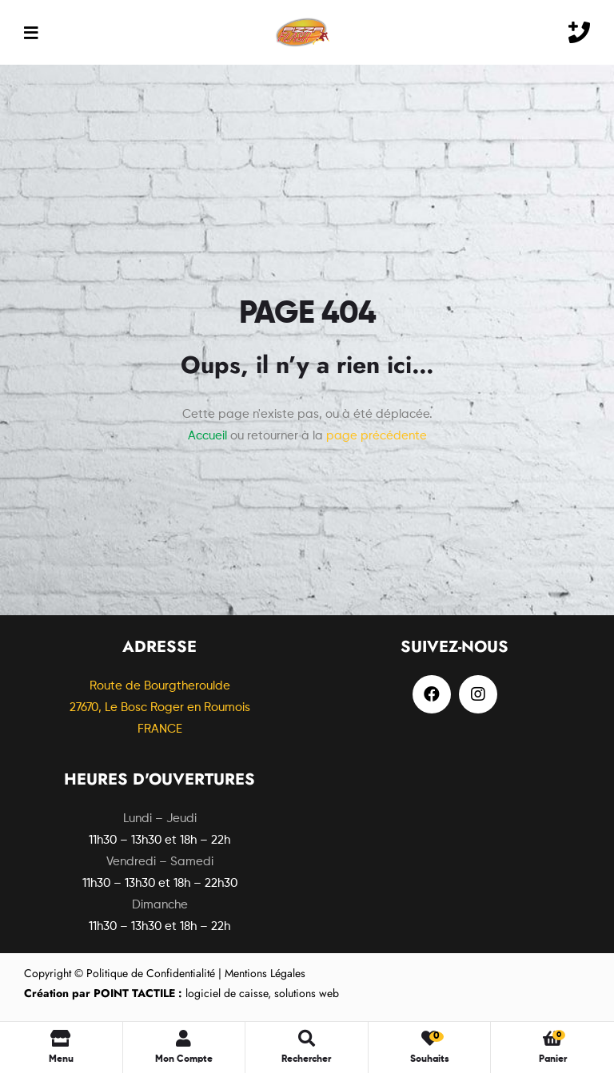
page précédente (376, 436)
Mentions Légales (265, 973)
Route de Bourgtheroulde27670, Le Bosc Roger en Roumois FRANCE (160, 707)
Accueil (207, 436)
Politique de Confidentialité (150, 973)
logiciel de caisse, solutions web (181, 993)
